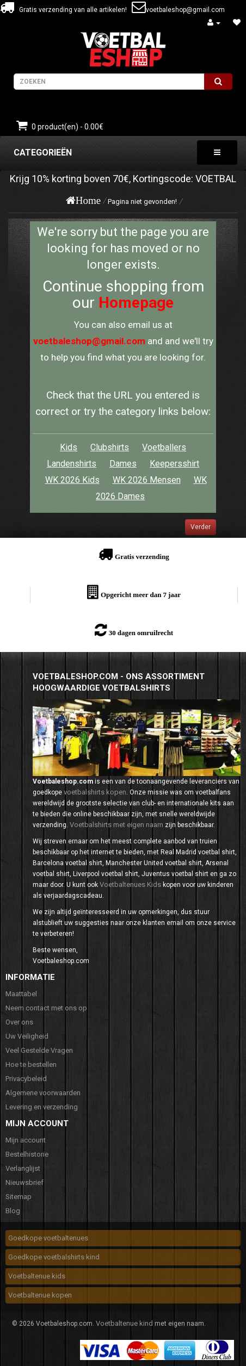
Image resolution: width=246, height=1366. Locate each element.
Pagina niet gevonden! (142, 201)
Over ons (19, 1022)
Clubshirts (109, 447)
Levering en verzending (41, 1107)
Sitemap (18, 1197)
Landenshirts (71, 463)
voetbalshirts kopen (95, 792)
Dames (123, 463)
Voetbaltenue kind (124, 1323)
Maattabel (21, 994)
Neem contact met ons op (46, 1008)
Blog (12, 1211)
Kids (68, 447)
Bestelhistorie (26, 1154)
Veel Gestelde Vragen (39, 1050)
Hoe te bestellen (31, 1064)
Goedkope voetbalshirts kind (54, 1257)
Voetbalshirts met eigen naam (116, 825)
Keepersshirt (174, 463)
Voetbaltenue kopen (40, 1295)
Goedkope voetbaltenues (48, 1238)
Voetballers (164, 447)
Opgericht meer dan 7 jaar (141, 594)
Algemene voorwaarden (43, 1093)
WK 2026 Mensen (147, 480)
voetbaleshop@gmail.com (185, 10)
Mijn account (25, 1140)
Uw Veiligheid (26, 1036)
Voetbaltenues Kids (130, 884)
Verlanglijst (22, 1168)
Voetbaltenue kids (36, 1276)
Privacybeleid (26, 1079)
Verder (200, 527)
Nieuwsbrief (24, 1182)
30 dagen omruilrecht (141, 632)
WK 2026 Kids (72, 480)
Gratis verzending (142, 556)
